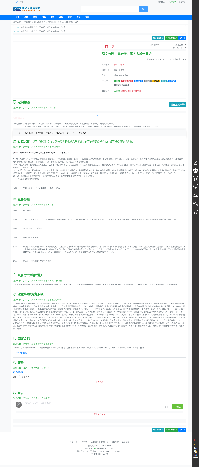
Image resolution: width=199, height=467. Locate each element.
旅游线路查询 (39, 22)
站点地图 (125, 442)
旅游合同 (60, 133)
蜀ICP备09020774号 (99, 454)
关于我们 (84, 442)
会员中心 (182, 2)
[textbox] (110, 9)
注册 (22, 2)
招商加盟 (105, 442)
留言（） (82, 133)
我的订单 (173, 2)
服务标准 (29, 133)
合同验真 (115, 442)
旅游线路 (27, 22)
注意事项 (49, 133)
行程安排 (18, 133)
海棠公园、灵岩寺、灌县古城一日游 (63, 22)
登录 (16, 2)
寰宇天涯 (17, 22)
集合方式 (39, 133)
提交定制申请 (178, 104)
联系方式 (73, 442)
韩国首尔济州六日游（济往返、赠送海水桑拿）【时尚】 (44, 27)
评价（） (71, 133)
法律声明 (94, 442)
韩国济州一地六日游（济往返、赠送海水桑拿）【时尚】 (44, 31)
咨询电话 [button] (162, 2)
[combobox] (114, 9)
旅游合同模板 (20, 353)
